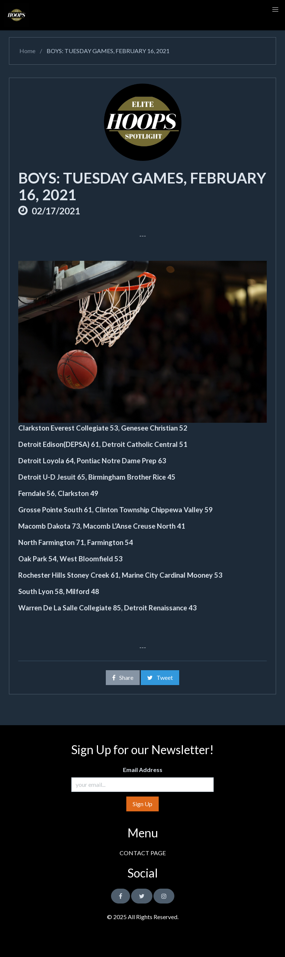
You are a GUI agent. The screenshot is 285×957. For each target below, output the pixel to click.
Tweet (160, 677)
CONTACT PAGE (143, 852)
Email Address (142, 769)
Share (122, 677)
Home (26, 50)
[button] (275, 9)
